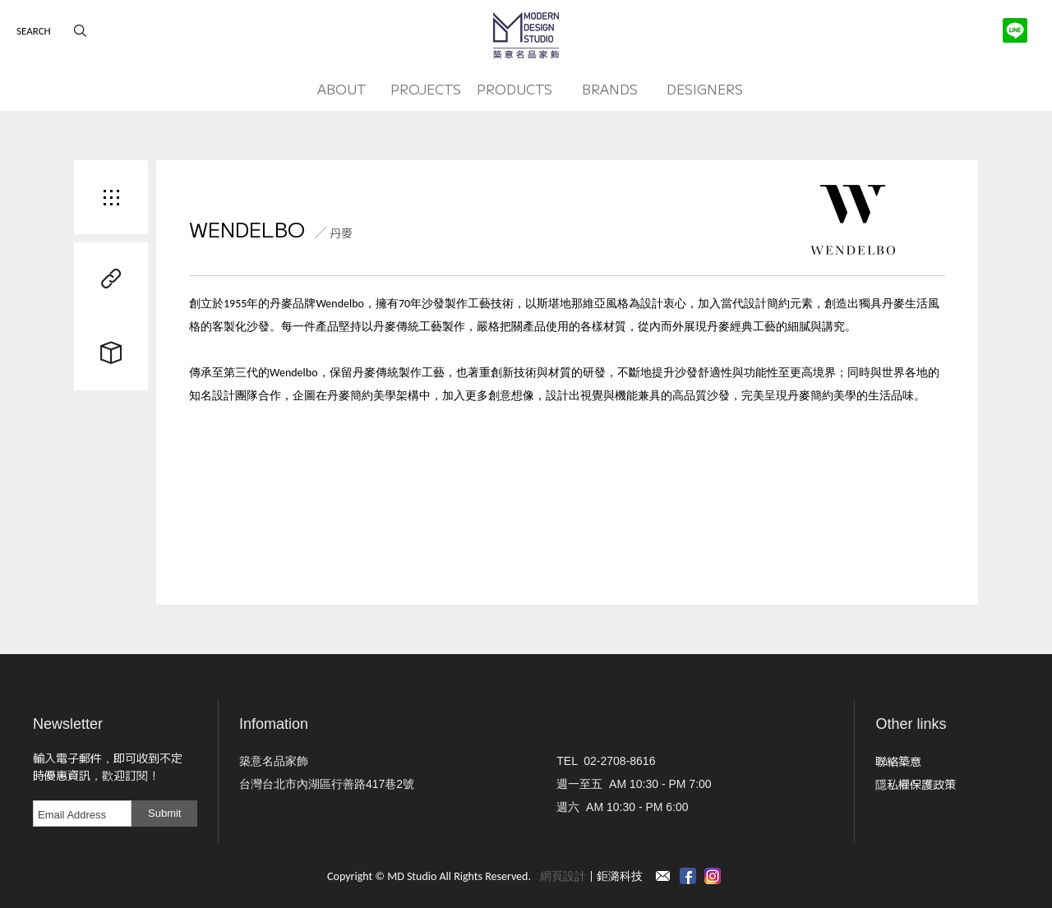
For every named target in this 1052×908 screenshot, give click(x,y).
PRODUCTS (514, 89)
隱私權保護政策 (915, 784)
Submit (164, 813)
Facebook (688, 876)
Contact (663, 876)
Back (111, 197)
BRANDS (610, 89)
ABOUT (342, 89)
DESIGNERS (705, 89)
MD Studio (526, 35)
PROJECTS (425, 89)
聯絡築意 (898, 761)
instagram (712, 876)
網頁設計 (563, 876)
